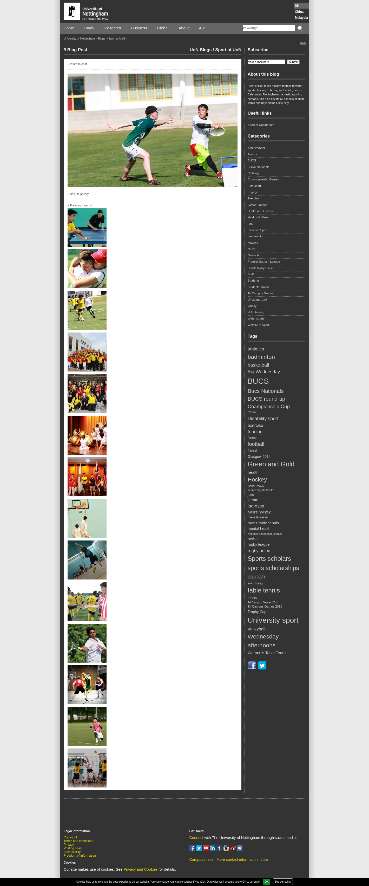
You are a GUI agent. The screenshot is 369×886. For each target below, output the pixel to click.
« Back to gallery (78, 194)
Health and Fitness (260, 211)
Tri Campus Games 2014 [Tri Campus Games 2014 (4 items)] (263, 602)
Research (112, 28)
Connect (196, 838)
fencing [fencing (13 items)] (255, 431)
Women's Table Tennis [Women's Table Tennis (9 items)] (267, 652)
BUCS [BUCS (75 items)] (258, 381)
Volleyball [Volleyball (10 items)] (256, 629)
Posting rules (73, 848)
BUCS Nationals (258, 166)
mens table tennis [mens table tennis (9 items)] (263, 523)
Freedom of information (80, 855)
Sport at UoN (116, 38)
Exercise (253, 198)
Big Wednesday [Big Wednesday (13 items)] (264, 371)
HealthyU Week (258, 217)
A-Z (202, 28)
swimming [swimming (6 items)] (255, 583)
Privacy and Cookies (140, 869)
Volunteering (256, 312)
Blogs (101, 38)
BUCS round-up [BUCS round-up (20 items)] (266, 399)
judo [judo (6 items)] (251, 495)
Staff (251, 274)
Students (254, 280)
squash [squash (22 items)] (256, 576)
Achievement (256, 147)
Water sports (256, 318)
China (299, 12)
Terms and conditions (78, 841)
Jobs (264, 859)
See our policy (283, 881)
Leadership (255, 236)
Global (162, 28)
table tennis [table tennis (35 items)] (264, 590)
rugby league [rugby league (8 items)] (258, 544)
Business (139, 28)
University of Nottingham (79, 38)
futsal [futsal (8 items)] (252, 451)
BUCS (252, 160)
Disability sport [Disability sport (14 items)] (263, 418)
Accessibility (72, 852)
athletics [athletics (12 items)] (256, 348)
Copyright (70, 837)
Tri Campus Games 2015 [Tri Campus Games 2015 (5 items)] (265, 606)
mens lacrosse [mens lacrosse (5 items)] (258, 517)
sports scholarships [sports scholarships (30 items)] (273, 568)
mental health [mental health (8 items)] (259, 528)
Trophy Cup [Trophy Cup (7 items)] (257, 612)
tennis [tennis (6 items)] (252, 598)
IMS (250, 223)
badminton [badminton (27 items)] (261, 357)
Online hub (255, 255)
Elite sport (254, 185)
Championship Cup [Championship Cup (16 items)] (269, 406)
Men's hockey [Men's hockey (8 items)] (259, 512)
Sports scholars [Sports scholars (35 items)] (269, 558)
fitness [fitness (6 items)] (253, 438)
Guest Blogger (257, 204)
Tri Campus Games (261, 293)
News (251, 249)
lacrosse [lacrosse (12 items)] (256, 506)
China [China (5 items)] (252, 412)
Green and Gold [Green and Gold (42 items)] (271, 464)
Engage (253, 192)
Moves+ (253, 242)
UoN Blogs (201, 49)
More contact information (237, 859)
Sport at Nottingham (261, 124)
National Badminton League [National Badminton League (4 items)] (265, 533)
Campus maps (201, 859)
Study (89, 28)
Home (69, 28)
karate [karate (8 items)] (253, 500)
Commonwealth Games (263, 179)
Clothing (253, 173)
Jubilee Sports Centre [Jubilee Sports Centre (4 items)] (261, 490)
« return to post (77, 64)
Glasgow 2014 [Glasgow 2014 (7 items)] (259, 456)
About (184, 28)
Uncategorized (257, 299)
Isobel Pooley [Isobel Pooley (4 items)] (256, 485)
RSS (303, 42)
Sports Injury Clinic (260, 268)
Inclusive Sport (257, 230)
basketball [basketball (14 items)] (258, 365)
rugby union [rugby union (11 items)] (259, 550)
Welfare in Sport (258, 325)
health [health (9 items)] (253, 472)
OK (266, 881)
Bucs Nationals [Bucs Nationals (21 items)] (266, 391)
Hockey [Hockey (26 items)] (257, 479)
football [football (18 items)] (256, 444)
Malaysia (301, 17)
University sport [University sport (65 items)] (273, 620)
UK (297, 6)
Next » (87, 205)
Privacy (69, 844)
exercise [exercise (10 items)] (255, 425)
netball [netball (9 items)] (253, 539)
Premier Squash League (264, 261)
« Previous (74, 205)
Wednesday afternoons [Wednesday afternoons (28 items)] (263, 641)
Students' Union (258, 287)
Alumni (252, 154)
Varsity (252, 306)
